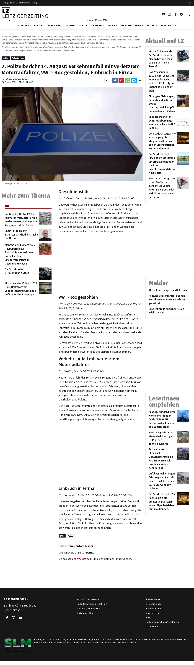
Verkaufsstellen (85, 613)
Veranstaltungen (131, 25)
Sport (111, 25)
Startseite (24, 25)
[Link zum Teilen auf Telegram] (134, 80)
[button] (63, 25)
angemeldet (79, 559)
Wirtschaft (55, 25)
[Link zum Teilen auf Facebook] (115, 80)
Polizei (70, 536)
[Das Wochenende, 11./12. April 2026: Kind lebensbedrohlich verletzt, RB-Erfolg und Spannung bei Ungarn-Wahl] (162, 81)
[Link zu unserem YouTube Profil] (163, 14)
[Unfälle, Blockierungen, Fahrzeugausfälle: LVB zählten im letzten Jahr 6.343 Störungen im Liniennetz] (162, 481)
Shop (35, 3)
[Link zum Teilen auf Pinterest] (121, 80)
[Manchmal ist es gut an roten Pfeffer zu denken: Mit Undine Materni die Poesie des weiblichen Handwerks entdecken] (162, 188)
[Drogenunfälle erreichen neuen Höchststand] (169, 311)
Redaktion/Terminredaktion (92, 603)
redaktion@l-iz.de (21, 50)
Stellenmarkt (25, 3)
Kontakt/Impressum (88, 599)
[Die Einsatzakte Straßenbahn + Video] (21, 274)
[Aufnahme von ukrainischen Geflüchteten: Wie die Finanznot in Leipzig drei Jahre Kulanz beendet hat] (162, 459)
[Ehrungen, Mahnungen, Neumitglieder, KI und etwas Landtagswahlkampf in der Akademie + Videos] (162, 104)
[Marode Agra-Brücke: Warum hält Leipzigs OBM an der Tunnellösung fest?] (162, 438)
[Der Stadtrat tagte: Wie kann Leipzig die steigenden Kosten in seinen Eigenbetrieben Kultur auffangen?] (162, 141)
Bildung (97, 25)
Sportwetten (153, 613)
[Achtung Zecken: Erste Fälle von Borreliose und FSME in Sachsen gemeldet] (169, 299)
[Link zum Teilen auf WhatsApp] (127, 80)
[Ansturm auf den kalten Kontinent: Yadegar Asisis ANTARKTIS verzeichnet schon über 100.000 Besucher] (162, 419)
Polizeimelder (18, 58)
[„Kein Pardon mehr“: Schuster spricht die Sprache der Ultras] (21, 235)
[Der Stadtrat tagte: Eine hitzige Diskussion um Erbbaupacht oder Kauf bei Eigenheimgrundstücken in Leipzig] (162, 163)
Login (188, 3)
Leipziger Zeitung (9, 3)
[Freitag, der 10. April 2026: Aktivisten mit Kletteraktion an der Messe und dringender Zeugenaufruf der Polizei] (21, 219)
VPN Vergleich (153, 603)
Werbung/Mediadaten (88, 608)
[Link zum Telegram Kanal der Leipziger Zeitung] (181, 14)
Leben (70, 25)
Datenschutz (152, 626)
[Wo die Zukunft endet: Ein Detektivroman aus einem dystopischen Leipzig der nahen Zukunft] (162, 59)
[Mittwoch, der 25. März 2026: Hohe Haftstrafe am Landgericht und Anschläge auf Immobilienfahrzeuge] (21, 289)
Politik (38, 25)
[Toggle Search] (188, 14)
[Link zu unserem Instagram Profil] (169, 14)
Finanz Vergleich (154, 608)
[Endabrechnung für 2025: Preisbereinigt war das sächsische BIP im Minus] (162, 122)
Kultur (83, 25)
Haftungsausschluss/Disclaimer (162, 621)
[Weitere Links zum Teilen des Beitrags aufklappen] (140, 80)
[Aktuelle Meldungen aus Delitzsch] (169, 290)
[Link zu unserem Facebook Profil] (175, 14)
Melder (151, 25)
